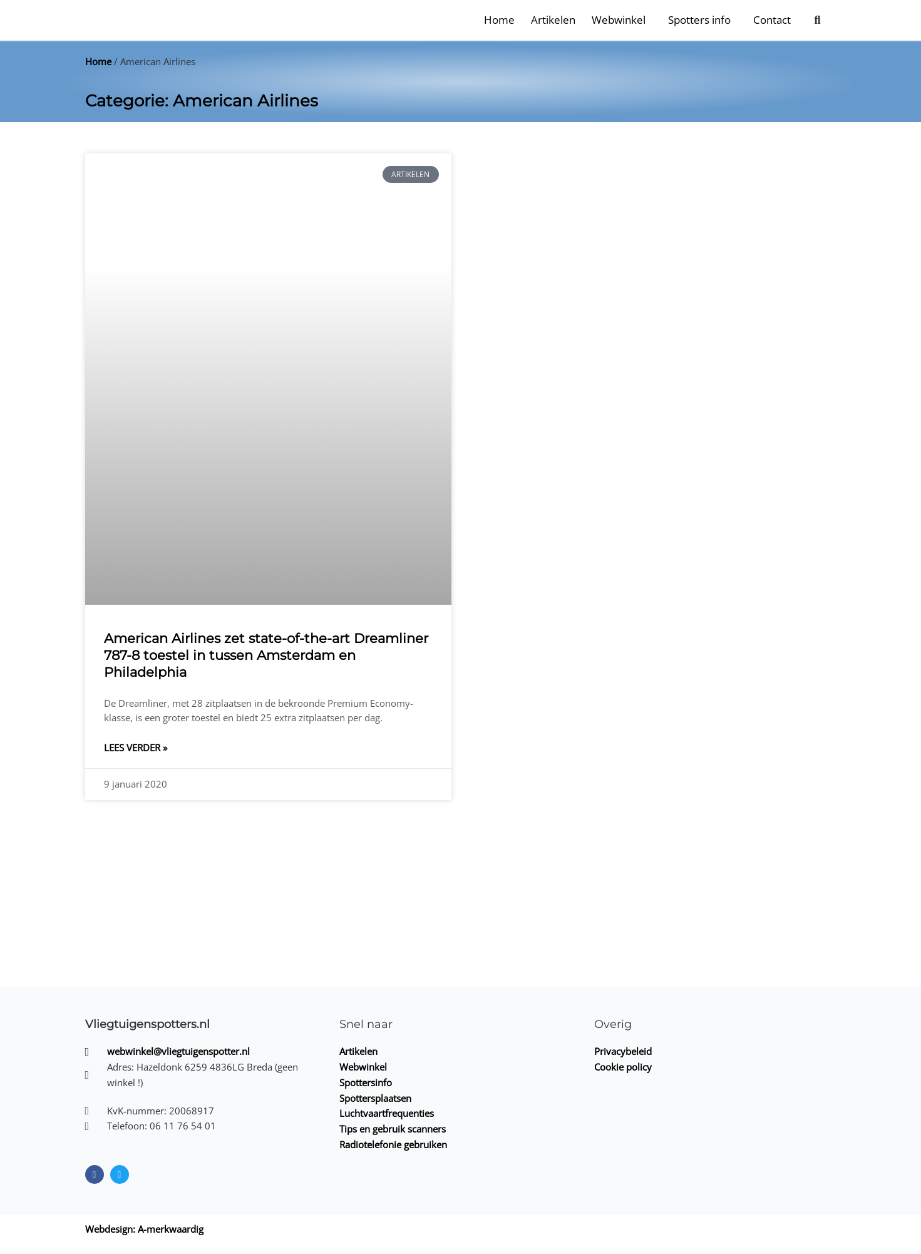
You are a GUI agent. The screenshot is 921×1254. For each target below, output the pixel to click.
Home (499, 20)
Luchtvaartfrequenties (386, 1113)
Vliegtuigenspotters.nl (147, 1024)
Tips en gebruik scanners (392, 1129)
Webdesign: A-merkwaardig (144, 1229)
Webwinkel (619, 20)
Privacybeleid (623, 1051)
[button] (817, 19)
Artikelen (553, 20)
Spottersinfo (365, 1082)
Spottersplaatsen (375, 1098)
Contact (772, 20)
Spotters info (699, 20)
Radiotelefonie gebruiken (393, 1144)
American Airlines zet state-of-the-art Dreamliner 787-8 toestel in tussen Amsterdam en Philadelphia (266, 655)
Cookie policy (623, 1067)
